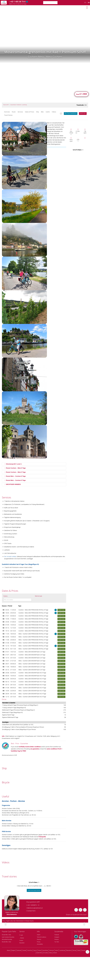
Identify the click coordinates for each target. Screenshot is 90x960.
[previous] (5, 290)
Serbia (78, 950)
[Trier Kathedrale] (24, 442)
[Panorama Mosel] (24, 239)
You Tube (56, 941)
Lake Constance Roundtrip (8, 937)
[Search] (59, 2)
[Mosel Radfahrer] (24, 273)
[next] (22, 290)
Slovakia (83, 950)
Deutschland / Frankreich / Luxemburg (18, 104)
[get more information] (55, 610)
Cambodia (18, 950)
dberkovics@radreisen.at (35, 908)
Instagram (56, 937)
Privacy (38, 941)
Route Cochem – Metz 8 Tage (16, 468)
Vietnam (55, 952)
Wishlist (22, 938)
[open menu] (87, 7)
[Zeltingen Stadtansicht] (24, 138)
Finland (39, 950)
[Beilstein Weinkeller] (24, 374)
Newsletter (21, 942)
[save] (61, 113)
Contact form (31, 911)
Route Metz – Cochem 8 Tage (16, 476)
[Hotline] (27, 2)
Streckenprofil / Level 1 (14, 464)
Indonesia (51, 950)
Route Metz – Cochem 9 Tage (16, 480)
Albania (8, 950)
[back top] (87, 952)
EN (89, 2)
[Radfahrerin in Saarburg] (24, 341)
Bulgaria (13, 950)
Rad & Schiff (6, 104)
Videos (54, 112)
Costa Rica (29, 950)
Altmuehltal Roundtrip (7, 939)
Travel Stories (8, 115)
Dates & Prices (29, 112)
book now (83, 113)
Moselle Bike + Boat (6, 941)
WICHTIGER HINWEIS (13, 484)
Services (20, 112)
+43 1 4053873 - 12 (33, 905)
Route (14, 112)
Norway (74, 950)
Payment (39, 939)
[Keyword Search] (50, 2)
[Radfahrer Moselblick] (24, 172)
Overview (7, 112)
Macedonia (68, 950)
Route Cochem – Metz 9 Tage (16, 472)
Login (21, 935)
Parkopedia (42, 837)
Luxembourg (62, 950)
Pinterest (56, 939)
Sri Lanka (45, 952)
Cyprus (35, 950)
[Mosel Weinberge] (24, 307)
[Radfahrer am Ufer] (24, 206)
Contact (21, 940)
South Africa (39, 952)
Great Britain (45, 950)
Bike (42, 112)
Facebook (56, 934)
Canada (24, 950)
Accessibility (40, 944)
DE (85, 2)
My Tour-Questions (70, 113)
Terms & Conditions (41, 937)
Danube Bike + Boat (6, 934)
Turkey (50, 952)
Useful (48, 112)
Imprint (38, 934)
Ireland (56, 950)
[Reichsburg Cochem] (24, 408)
